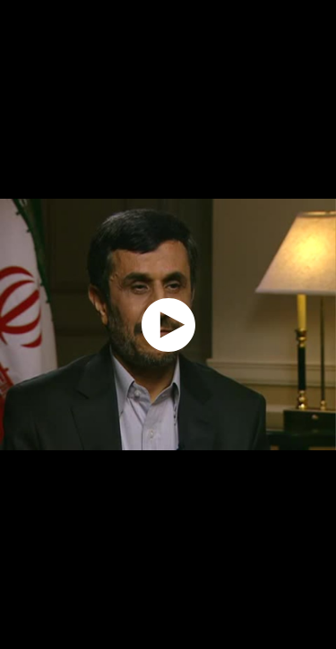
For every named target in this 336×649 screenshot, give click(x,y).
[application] (168, 324)
